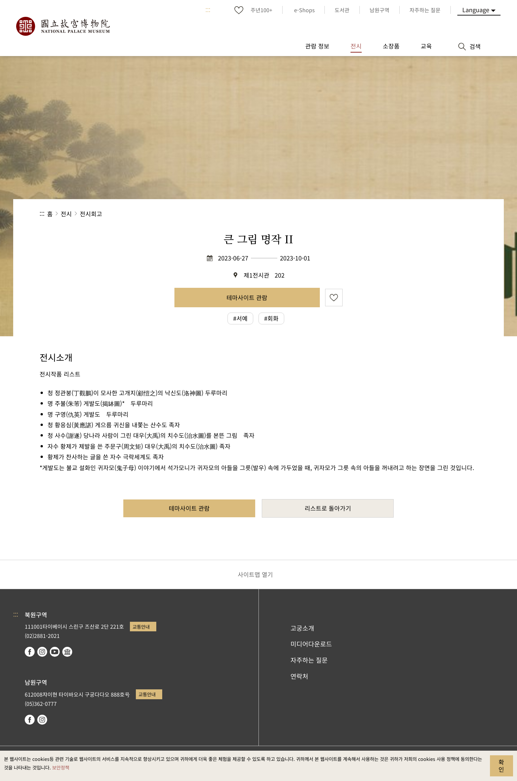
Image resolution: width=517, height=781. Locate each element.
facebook (30, 652)
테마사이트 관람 (247, 297)
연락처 (299, 676)
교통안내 (141, 626)
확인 (501, 765)
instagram (42, 652)
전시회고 (91, 213)
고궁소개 (302, 628)
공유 (405, 214)
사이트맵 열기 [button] (255, 574)
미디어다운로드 (311, 643)
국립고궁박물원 (62, 26)
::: (207, 10)
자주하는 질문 (309, 660)
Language (475, 9)
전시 (66, 213)
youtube (55, 652)
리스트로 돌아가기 (328, 508)
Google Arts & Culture (67, 652)
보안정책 (60, 767)
